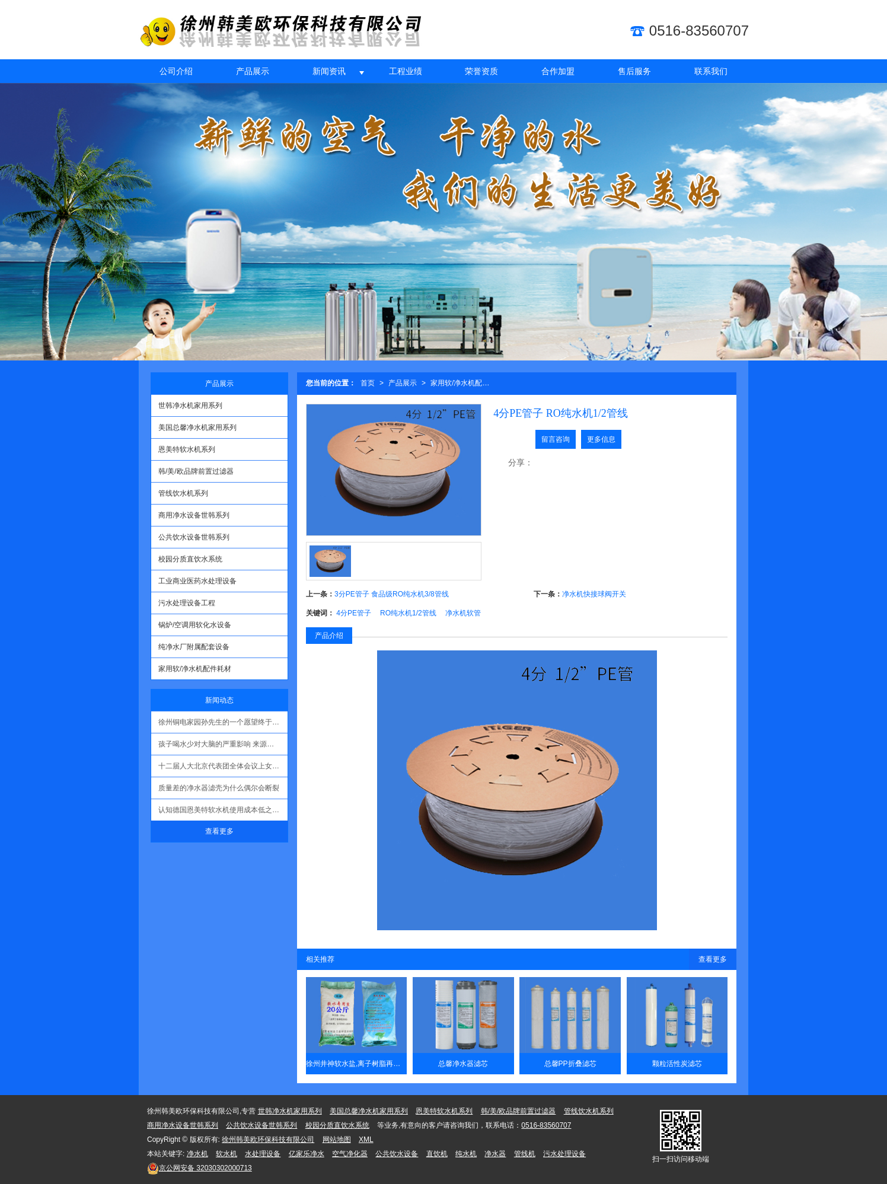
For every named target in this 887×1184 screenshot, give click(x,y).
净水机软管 (463, 613)
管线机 (524, 1154)
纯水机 (466, 1154)
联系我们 (711, 71)
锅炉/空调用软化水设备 (194, 625)
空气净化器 (350, 1154)
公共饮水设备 (396, 1154)
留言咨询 (555, 439)
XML (366, 1139)
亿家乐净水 (306, 1154)
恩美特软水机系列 (186, 449)
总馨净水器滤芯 (463, 1063)
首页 (367, 383)
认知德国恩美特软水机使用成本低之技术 (222, 810)
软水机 (226, 1154)
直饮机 (437, 1154)
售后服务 (634, 71)
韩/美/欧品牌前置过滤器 (196, 471)
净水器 (495, 1154)
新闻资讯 (329, 71)
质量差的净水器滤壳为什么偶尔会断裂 (218, 788)
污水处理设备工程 (186, 603)
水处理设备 (262, 1154)
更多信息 (601, 439)
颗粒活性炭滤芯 (677, 1063)
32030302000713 (199, 1168)
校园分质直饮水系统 (190, 559)
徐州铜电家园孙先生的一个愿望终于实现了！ (223, 722)
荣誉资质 (481, 71)
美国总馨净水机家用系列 (197, 427)
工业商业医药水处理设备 (197, 581)
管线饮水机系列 (183, 493)
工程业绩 (405, 71)
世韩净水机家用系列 (190, 405)
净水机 (197, 1154)
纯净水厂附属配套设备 (193, 647)
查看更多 (712, 959)
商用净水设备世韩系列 (193, 515)
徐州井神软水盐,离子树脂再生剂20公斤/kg (356, 1063)
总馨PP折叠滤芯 (570, 1063)
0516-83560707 (546, 1125)
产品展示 (252, 71)
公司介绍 (176, 71)
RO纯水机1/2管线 (408, 613)
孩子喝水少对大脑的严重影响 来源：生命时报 (223, 744)
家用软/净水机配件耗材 (462, 383)
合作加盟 (558, 71)
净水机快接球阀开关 (594, 594)
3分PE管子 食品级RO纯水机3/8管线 (391, 594)
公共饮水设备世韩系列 (193, 537)
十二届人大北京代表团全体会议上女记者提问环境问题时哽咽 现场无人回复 (223, 766)
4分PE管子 (353, 613)
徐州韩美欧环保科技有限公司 (268, 1139)
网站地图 (337, 1139)
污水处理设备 (564, 1154)
